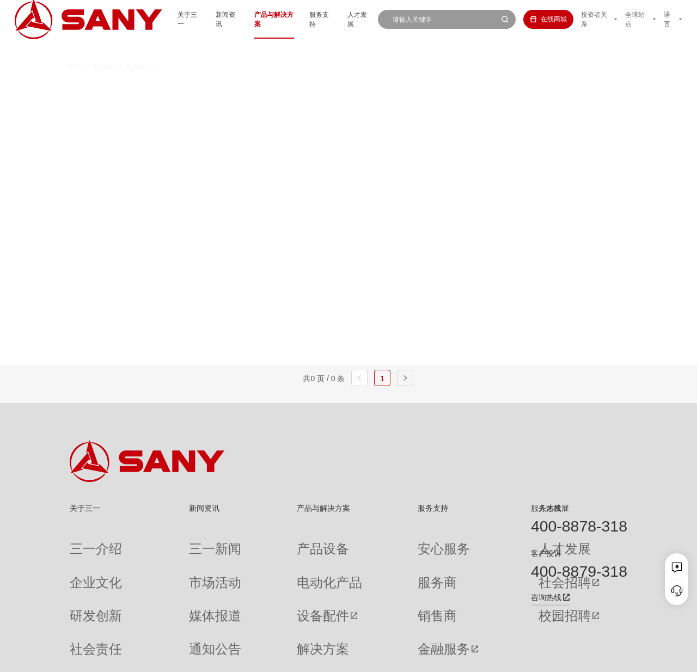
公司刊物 (83, 628)
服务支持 (303, 19)
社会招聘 (452, 558)
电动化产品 (258, 558)
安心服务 (364, 541)
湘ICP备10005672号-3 (193, 657)
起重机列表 (142, 48)
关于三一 (158, 19)
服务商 (361, 558)
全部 (158, 89)
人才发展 (344, 19)
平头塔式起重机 (177, 109)
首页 (74, 48)
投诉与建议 (367, 628)
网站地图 (481, 657)
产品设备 (255, 541)
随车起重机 (252, 109)
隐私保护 (545, 657)
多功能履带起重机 (534, 89)
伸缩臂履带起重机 (445, 89)
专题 (162, 628)
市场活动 (169, 558)
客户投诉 (546, 553)
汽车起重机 (205, 89)
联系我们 (513, 657)
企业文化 (83, 558)
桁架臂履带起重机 (356, 89)
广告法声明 (612, 657)
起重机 (103, 48)
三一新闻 (169, 541)
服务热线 (546, 508)
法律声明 (577, 657)
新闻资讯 (200, 19)
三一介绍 (83, 541)
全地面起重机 (275, 89)
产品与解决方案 (251, 19)
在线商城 (536, 19)
